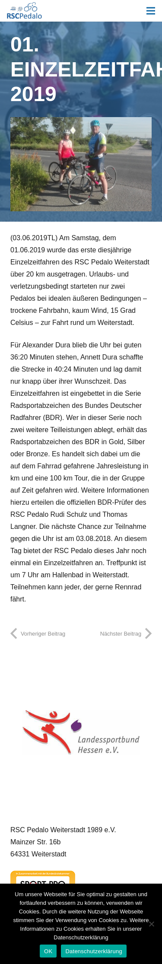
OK (48, 951)
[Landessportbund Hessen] (81, 732)
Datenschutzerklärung (93, 951)
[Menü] (151, 11)
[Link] (24, 10)
